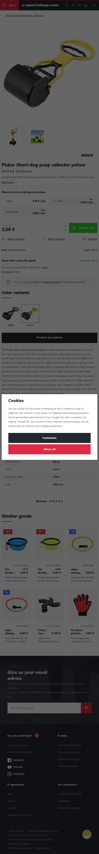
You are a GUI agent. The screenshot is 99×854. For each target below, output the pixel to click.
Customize (49, 438)
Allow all (50, 449)
